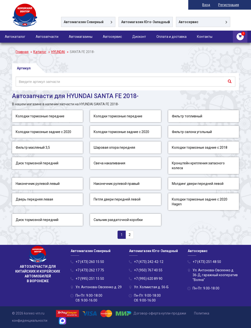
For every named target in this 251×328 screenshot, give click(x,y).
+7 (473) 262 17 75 (90, 270)
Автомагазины (80, 37)
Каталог (39, 52)
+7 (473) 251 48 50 (207, 262)
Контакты (204, 37)
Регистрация (228, 5)
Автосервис (112, 37)
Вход (206, 5)
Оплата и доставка (171, 37)
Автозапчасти (47, 37)
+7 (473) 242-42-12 (148, 262)
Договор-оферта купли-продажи (159, 313)
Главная (22, 52)
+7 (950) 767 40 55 (148, 270)
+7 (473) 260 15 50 (90, 262)
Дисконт (139, 37)
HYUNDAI (58, 52)
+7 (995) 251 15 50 (90, 279)
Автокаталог (15, 37)
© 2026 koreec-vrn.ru (28, 313)
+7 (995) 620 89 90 (148, 279)
